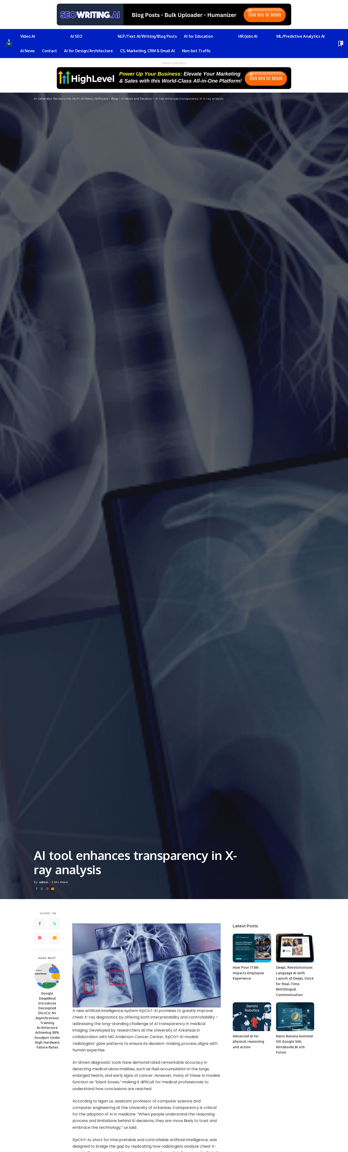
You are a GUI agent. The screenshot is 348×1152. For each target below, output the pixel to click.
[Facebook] (36, 889)
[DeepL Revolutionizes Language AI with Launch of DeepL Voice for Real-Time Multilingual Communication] (295, 948)
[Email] (52, 889)
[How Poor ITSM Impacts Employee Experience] (252, 948)
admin (43, 882)
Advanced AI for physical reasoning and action (248, 1041)
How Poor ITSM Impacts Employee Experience (248, 972)
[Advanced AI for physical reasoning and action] (252, 1016)
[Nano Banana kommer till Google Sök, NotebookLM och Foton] (295, 1016)
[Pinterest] (47, 889)
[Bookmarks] (340, 43)
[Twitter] (41, 889)
